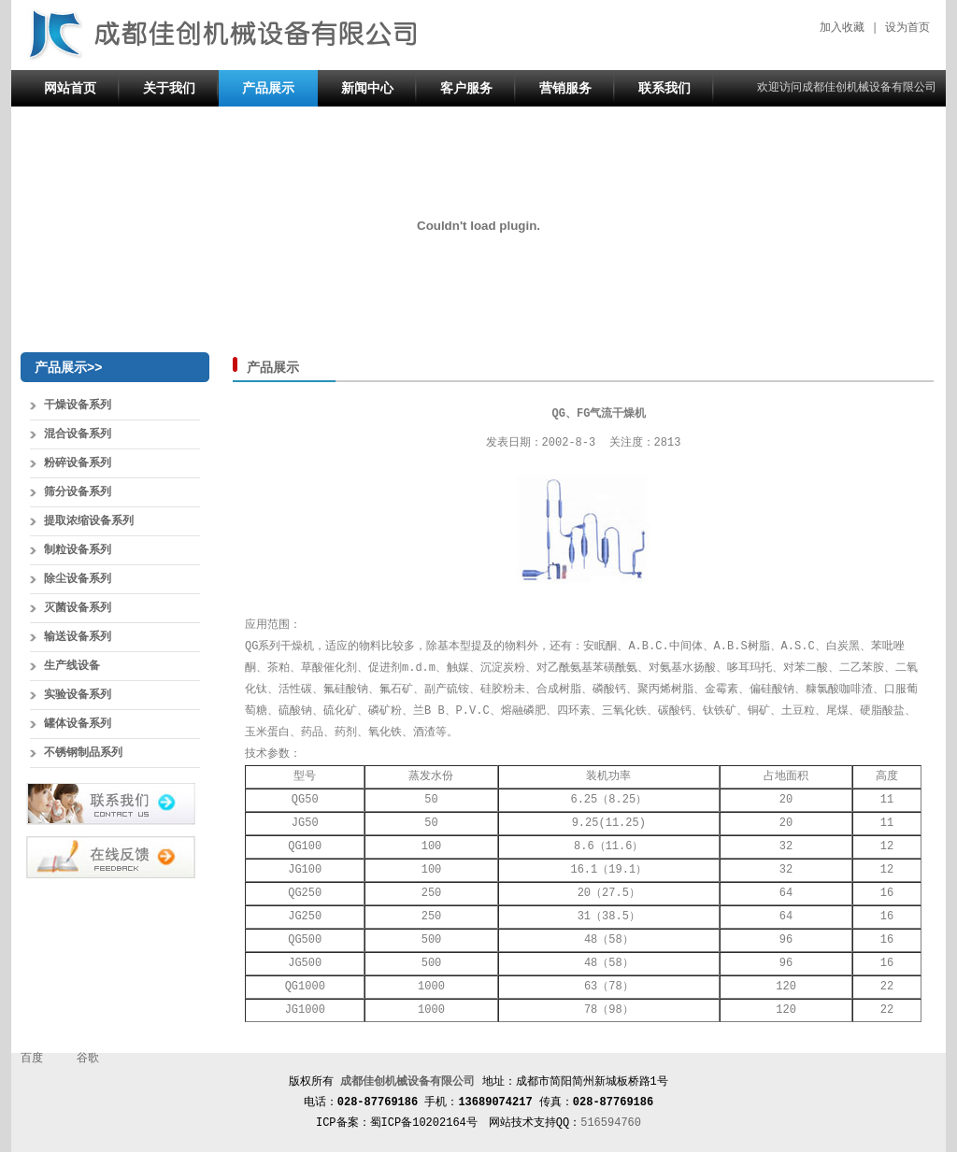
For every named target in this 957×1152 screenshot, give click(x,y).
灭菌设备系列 (77, 608)
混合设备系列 (77, 434)
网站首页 (70, 87)
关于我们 (169, 87)
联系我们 (664, 87)
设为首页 (907, 28)
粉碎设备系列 (77, 463)
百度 (32, 1058)
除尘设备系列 (77, 579)
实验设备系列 (77, 695)
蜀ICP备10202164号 (424, 1123)
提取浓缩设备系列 (89, 521)
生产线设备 (72, 666)
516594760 (610, 1123)
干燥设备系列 (77, 405)
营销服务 (565, 87)
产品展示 (268, 87)
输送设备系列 (77, 637)
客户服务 (466, 87)
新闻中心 (367, 87)
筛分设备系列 (77, 492)
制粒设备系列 (77, 550)
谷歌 (88, 1058)
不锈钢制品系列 (83, 753)
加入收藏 (842, 28)
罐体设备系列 (77, 724)
